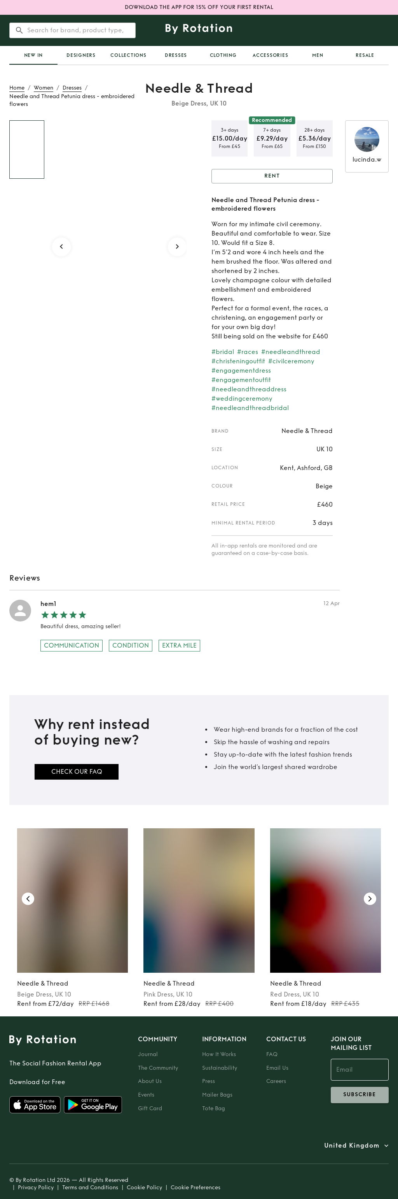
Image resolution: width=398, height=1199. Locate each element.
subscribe (360, 1095)
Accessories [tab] (270, 55)
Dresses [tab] (176, 55)
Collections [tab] (128, 55)
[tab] (33, 55)
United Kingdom (352, 1145)
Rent (272, 176)
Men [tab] (317, 55)
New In (33, 55)
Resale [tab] (365, 55)
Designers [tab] (81, 55)
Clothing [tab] (223, 55)
